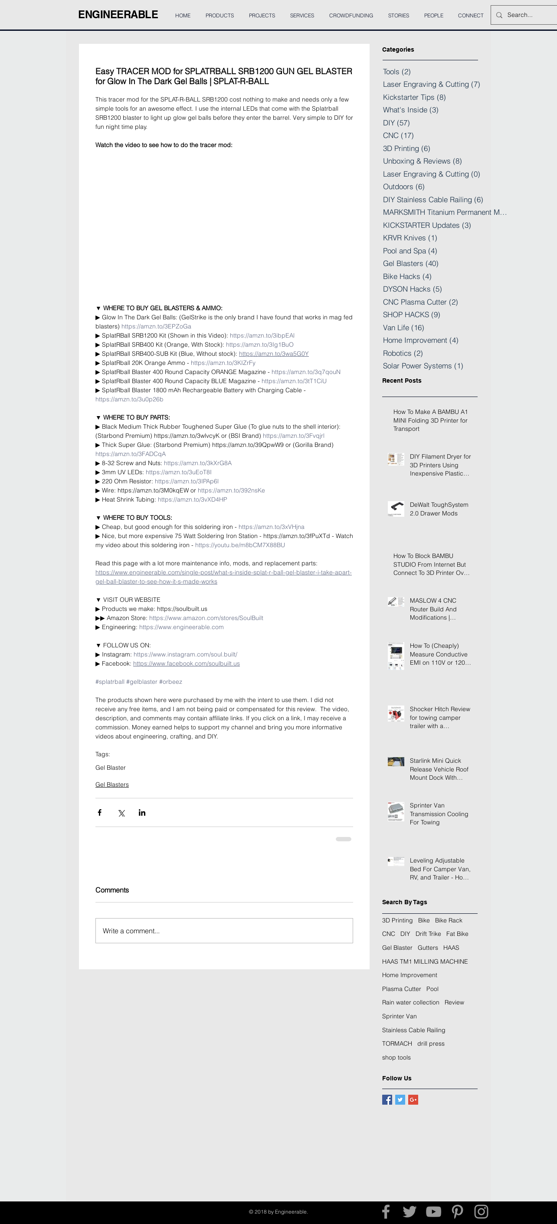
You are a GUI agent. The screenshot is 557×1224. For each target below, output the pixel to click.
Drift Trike (428, 934)
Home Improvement (409, 975)
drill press (431, 1043)
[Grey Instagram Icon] (481, 1211)
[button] (301, 11)
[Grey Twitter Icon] (409, 1211)
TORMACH (397, 1043)
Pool (432, 989)
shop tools (396, 1057)
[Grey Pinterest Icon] (457, 1211)
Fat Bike (457, 934)
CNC (388, 934)
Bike (424, 920)
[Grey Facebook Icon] (386, 1211)
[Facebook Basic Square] (387, 1100)
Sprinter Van (399, 1016)
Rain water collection (410, 1002)
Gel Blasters (112, 784)
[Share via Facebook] (99, 812)
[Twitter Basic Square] (400, 1100)
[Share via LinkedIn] (142, 812)
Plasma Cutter (401, 989)
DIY (405, 934)
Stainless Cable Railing (414, 1030)
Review (454, 1002)
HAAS (451, 948)
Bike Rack (448, 920)
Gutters (428, 948)
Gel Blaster (110, 767)
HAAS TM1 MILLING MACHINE (425, 961)
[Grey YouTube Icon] (433, 1211)
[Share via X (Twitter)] (121, 812)
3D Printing (397, 920)
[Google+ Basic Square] (413, 1100)
